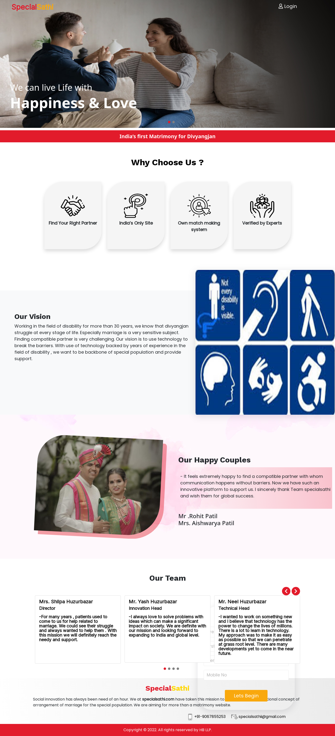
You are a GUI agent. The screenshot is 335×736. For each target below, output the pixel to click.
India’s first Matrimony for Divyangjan (167, 136)
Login (288, 6)
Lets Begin (246, 695)
